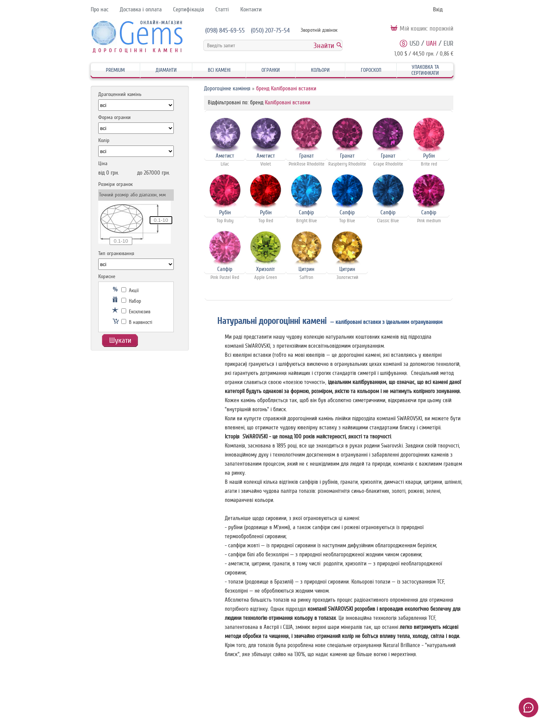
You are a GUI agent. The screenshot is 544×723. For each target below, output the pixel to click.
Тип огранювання (116, 253)
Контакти (251, 9)
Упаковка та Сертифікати (425, 70)
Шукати (120, 340)
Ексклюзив (135, 311)
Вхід (438, 9)
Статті (222, 9)
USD (414, 43)
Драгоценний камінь (119, 94)
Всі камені (219, 70)
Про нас (99, 9)
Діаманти (166, 70)
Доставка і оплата (141, 9)
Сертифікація (188, 9)
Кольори (320, 70)
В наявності (136, 322)
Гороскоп (371, 70)
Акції (130, 290)
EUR (448, 43)
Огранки (270, 70)
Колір (104, 140)
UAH (431, 43)
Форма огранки (114, 117)
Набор (131, 301)
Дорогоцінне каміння (227, 88)
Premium (115, 70)
